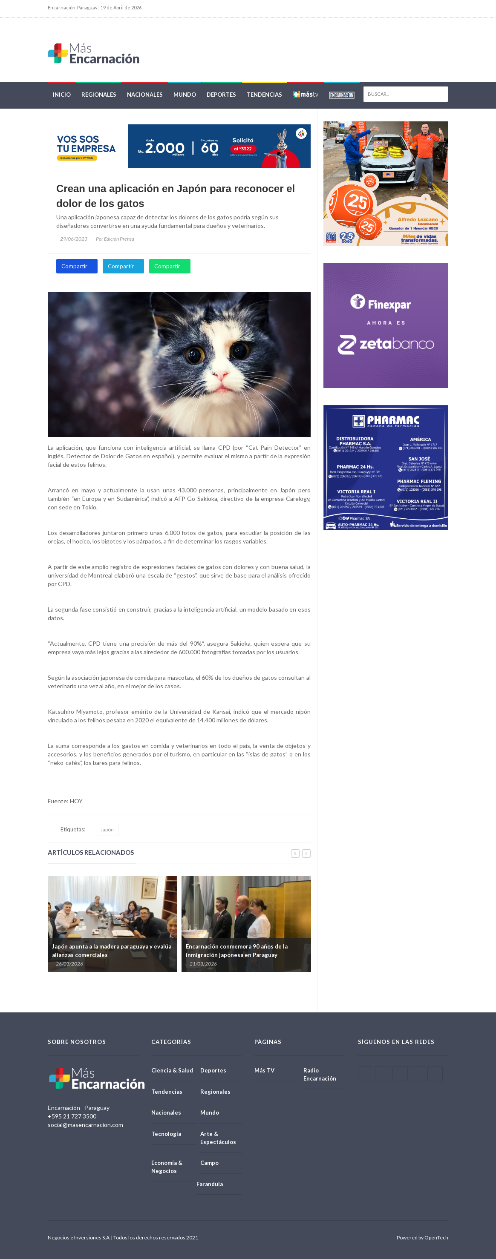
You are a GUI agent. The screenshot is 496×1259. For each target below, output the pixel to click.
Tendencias (264, 94)
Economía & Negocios (166, 1166)
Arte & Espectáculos (218, 1137)
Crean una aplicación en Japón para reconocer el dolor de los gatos (175, 196)
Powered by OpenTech (422, 1237)
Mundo (184, 94)
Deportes (221, 94)
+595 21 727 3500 (72, 1116)
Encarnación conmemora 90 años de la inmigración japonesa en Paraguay (237, 950)
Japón (107, 829)
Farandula (209, 1184)
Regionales (98, 94)
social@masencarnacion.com (85, 1124)
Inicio (62, 94)
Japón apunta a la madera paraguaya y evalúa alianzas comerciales (111, 950)
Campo (209, 1162)
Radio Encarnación (319, 1074)
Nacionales (145, 94)
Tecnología (166, 1133)
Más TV (264, 1070)
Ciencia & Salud (172, 1070)
